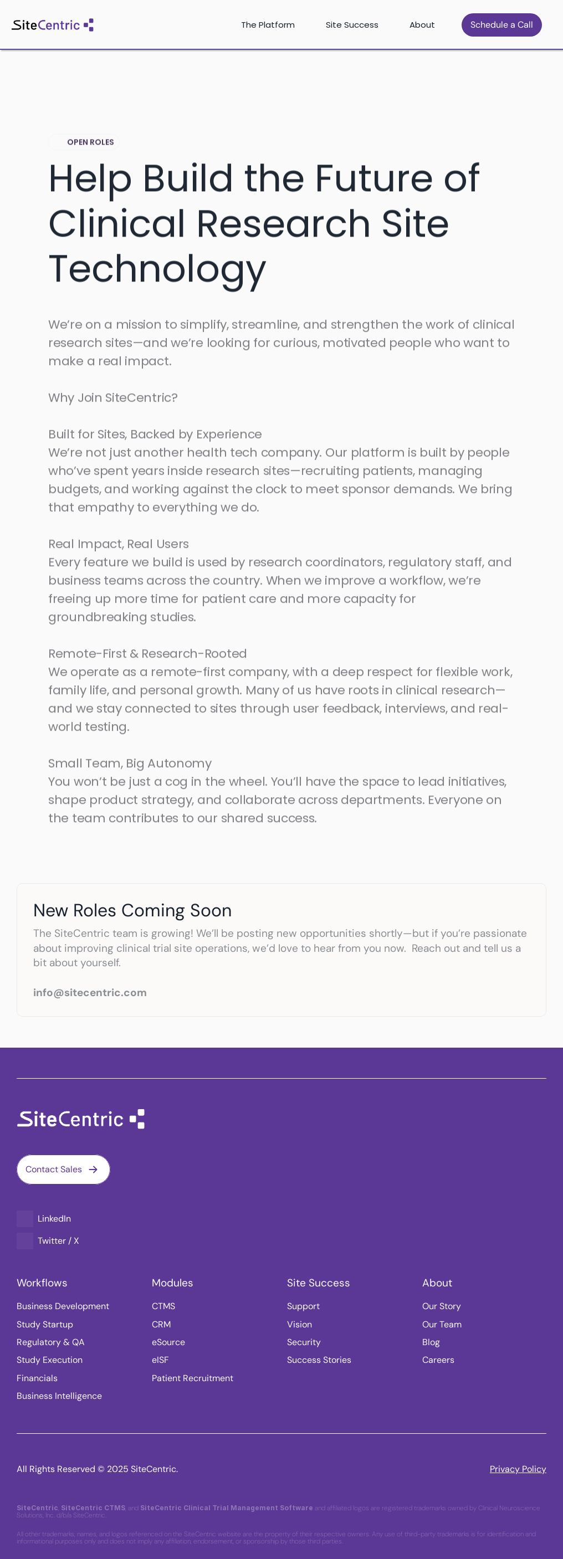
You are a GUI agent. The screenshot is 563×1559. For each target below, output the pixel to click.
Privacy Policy (518, 1469)
